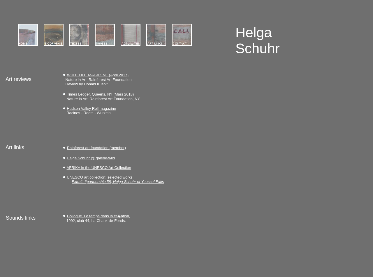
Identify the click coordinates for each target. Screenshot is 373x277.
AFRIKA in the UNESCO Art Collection (99, 167)
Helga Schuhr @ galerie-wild (91, 158)
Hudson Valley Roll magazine (91, 108)
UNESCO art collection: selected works (99, 177)
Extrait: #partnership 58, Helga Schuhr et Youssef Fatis (118, 181)
